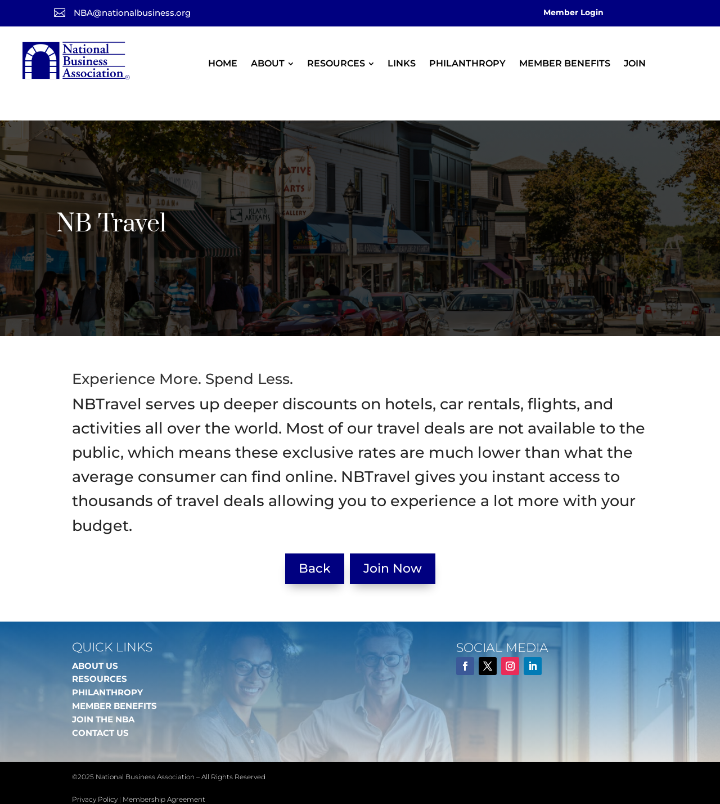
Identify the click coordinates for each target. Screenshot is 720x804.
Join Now (392, 544)
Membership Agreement (164, 775)
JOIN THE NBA (103, 695)
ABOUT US (95, 641)
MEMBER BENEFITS (114, 681)
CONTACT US (100, 708)
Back (315, 544)
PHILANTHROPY (107, 668)
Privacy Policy (95, 775)
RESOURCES (99, 654)
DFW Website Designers (176, 788)
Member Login (573, 12)
